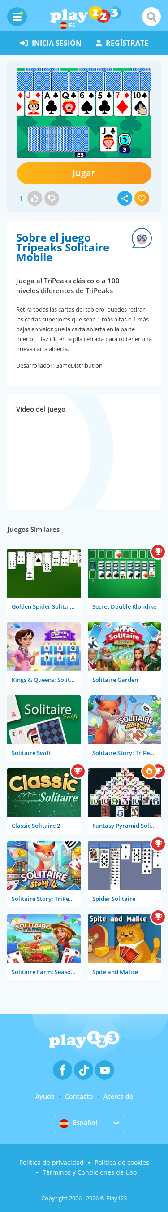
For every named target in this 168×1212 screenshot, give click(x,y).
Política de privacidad (51, 1162)
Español (78, 1123)
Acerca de (118, 1096)
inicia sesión (51, 43)
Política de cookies (122, 1162)
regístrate (122, 43)
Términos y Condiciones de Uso (90, 1172)
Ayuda (45, 1096)
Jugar (84, 173)
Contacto (79, 1096)
